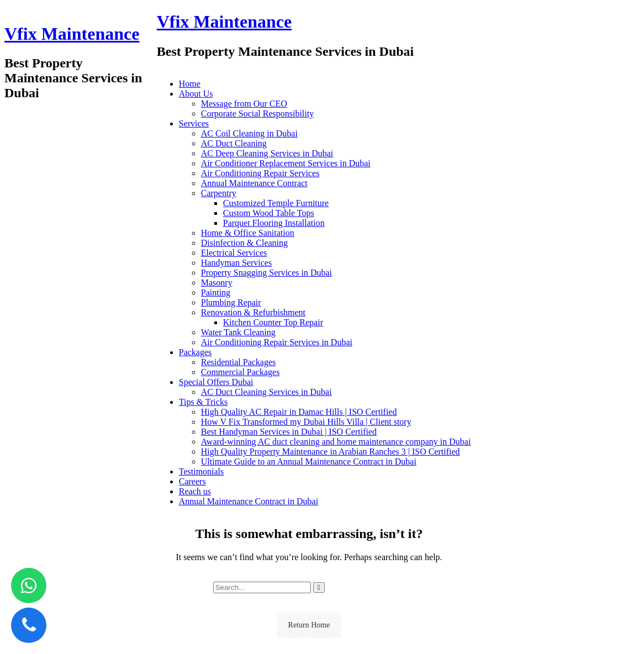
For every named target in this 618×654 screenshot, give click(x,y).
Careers (192, 481)
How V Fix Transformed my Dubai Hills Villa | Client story (306, 421)
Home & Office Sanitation (247, 233)
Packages (195, 352)
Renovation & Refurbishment (253, 312)
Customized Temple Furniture (276, 203)
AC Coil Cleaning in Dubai (249, 133)
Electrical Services (234, 252)
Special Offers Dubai (216, 382)
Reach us (195, 491)
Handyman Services (236, 262)
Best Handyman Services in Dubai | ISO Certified (289, 431)
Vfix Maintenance (71, 34)
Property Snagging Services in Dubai (266, 272)
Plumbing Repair (231, 302)
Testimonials (201, 471)
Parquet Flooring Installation (274, 223)
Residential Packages (238, 362)
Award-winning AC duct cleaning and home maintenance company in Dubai (336, 441)
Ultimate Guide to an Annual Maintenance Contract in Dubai (308, 461)
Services (194, 123)
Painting (215, 292)
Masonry (217, 282)
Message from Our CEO (244, 103)
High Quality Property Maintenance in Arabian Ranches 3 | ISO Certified (330, 451)
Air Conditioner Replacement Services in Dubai (286, 163)
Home (189, 83)
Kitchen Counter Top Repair (273, 322)
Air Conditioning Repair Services (260, 173)
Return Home (309, 625)
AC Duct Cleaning (234, 143)
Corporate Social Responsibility (257, 113)
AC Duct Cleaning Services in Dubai (266, 392)
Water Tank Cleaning (238, 332)
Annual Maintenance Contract (254, 183)
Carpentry (218, 193)
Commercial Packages (240, 372)
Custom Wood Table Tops (268, 213)
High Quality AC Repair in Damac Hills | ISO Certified (299, 411)
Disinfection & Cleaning (244, 242)
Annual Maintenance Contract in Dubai (248, 501)
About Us (196, 93)
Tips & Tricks (203, 402)
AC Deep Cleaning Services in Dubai (267, 153)
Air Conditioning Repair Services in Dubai (276, 342)
